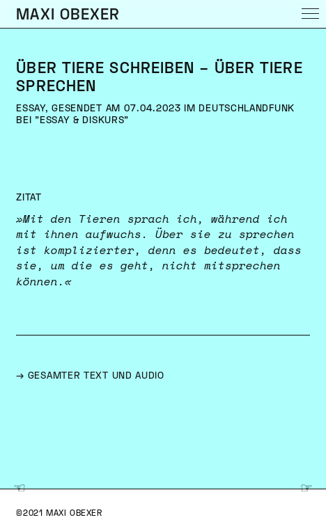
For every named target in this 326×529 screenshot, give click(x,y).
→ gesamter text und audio (90, 376)
